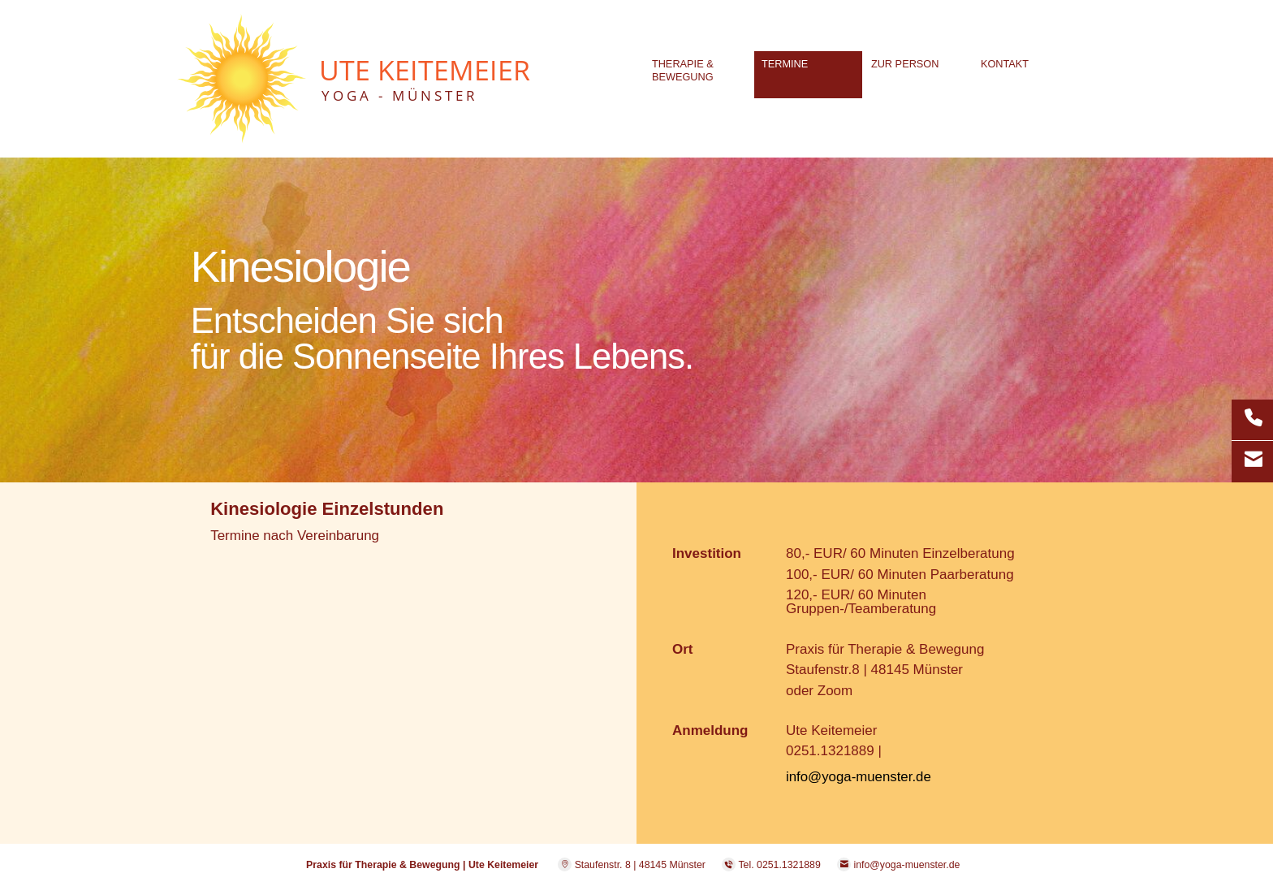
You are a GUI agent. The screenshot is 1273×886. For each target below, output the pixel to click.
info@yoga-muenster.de (859, 776)
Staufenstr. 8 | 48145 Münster (632, 865)
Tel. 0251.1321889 (779, 865)
